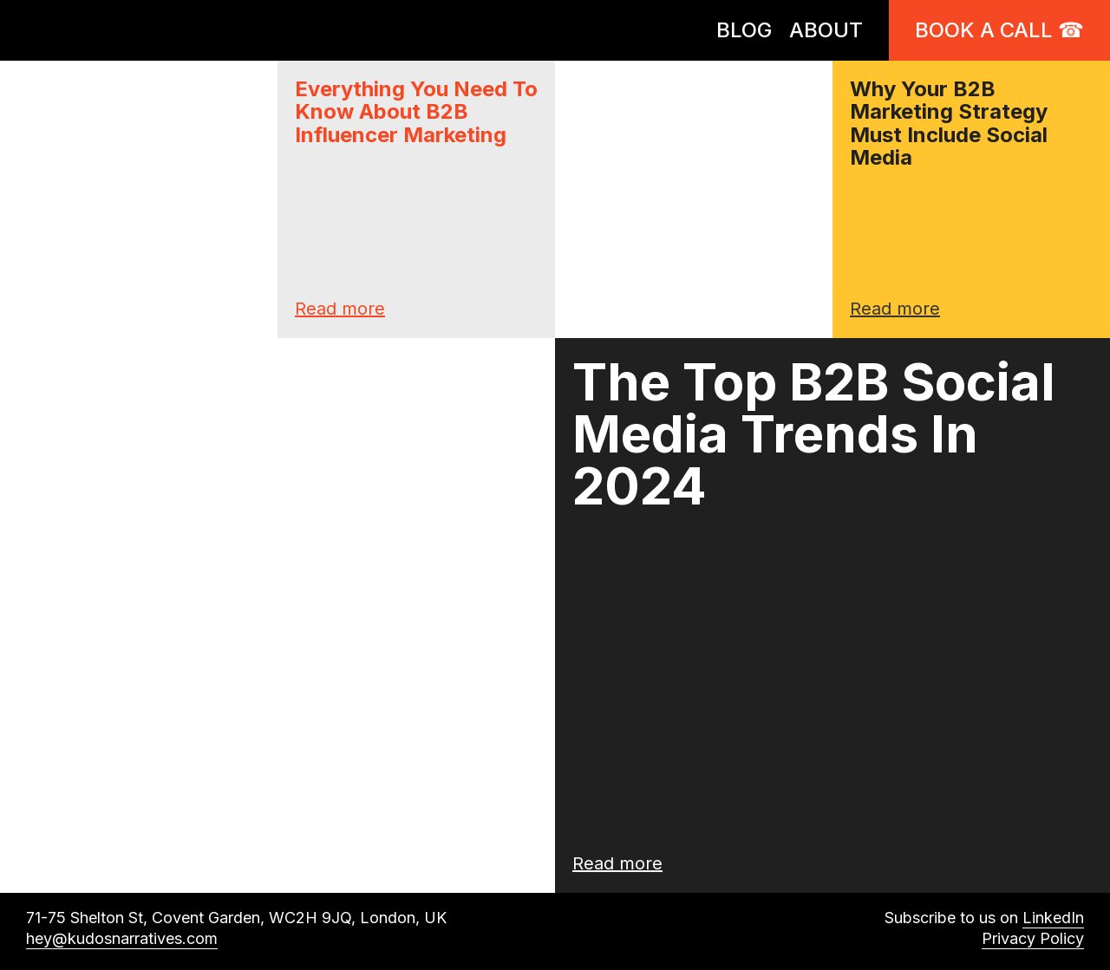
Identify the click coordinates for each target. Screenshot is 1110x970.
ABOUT (826, 30)
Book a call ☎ (999, 29)
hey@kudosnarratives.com (122, 939)
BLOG (744, 30)
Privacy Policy (1033, 939)
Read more (340, 308)
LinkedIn (1053, 918)
